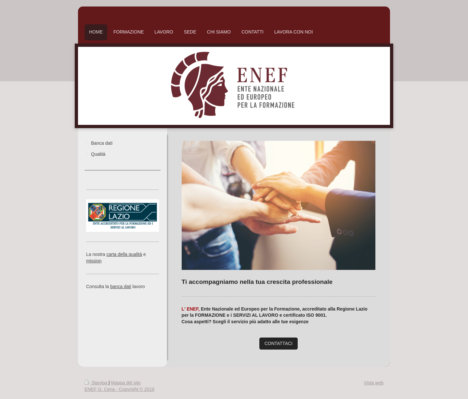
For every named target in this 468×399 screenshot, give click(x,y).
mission (93, 260)
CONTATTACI (278, 343)
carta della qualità (124, 254)
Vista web (374, 382)
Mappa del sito (126, 382)
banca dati (120, 286)
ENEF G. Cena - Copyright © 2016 (119, 389)
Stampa (96, 382)
